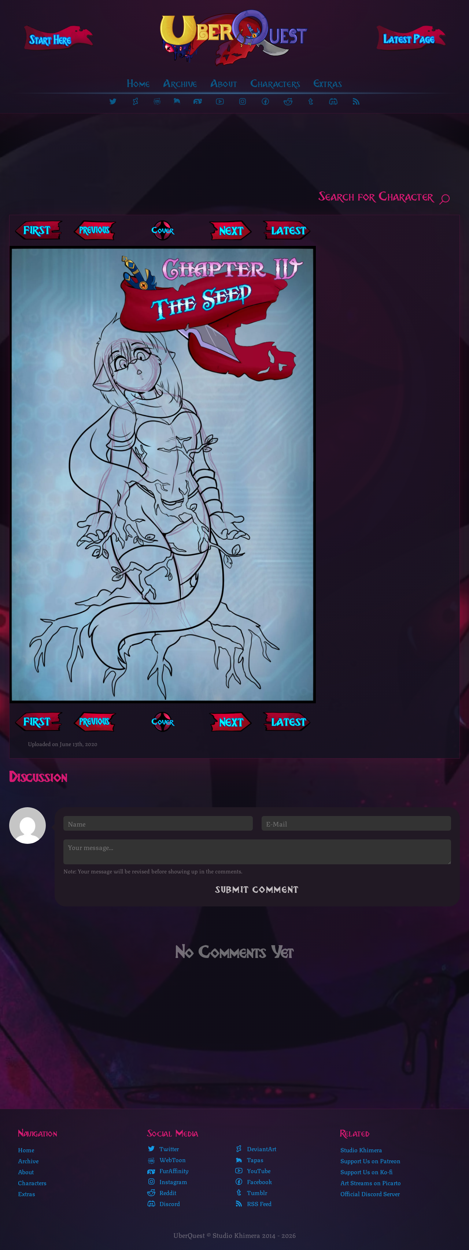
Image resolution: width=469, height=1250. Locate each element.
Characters (275, 84)
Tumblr (250, 1193)
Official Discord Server (370, 1193)
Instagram (167, 1182)
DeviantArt (255, 1149)
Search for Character (384, 198)
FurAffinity (168, 1171)
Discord (163, 1204)
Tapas (248, 1160)
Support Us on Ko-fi (366, 1171)
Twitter (163, 1149)
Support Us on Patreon (370, 1160)
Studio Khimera (361, 1149)
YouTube (252, 1171)
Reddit (161, 1193)
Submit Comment (257, 890)
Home (138, 84)
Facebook (253, 1182)
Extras (328, 84)
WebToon (166, 1160)
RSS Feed (253, 1204)
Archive (180, 84)
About (224, 84)
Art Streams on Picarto (370, 1182)
